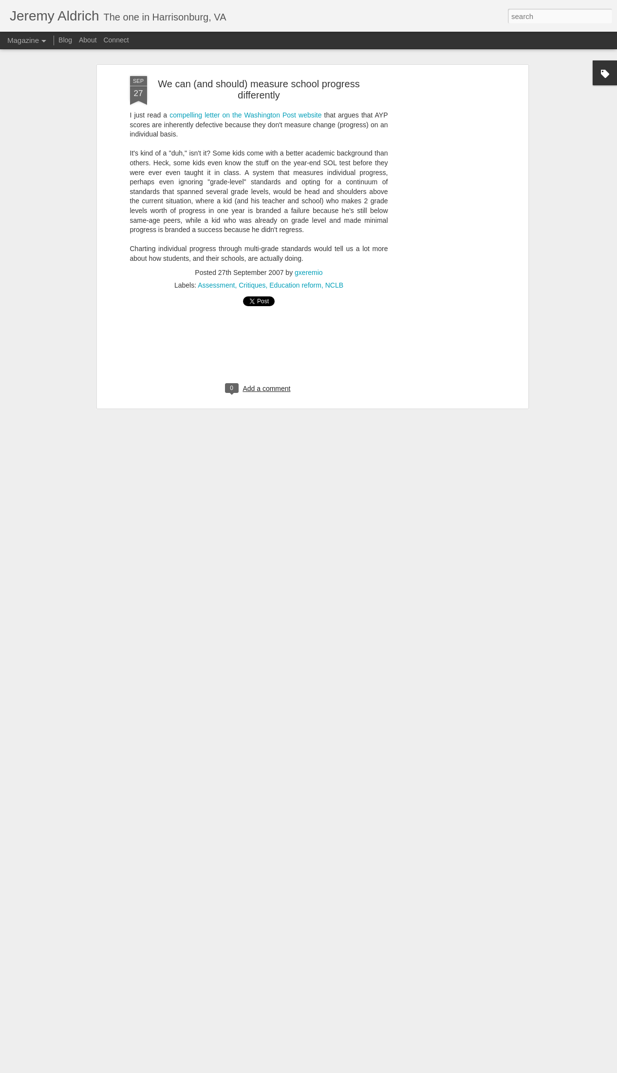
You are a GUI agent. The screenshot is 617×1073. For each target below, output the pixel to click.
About (88, 40)
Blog (65, 40)
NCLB (334, 215)
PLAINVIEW (358, 1068)
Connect (116, 40)
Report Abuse (443, 1068)
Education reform (295, 215)
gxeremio (309, 203)
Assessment (216, 215)
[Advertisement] (441, 160)
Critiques (252, 215)
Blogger (415, 1068)
